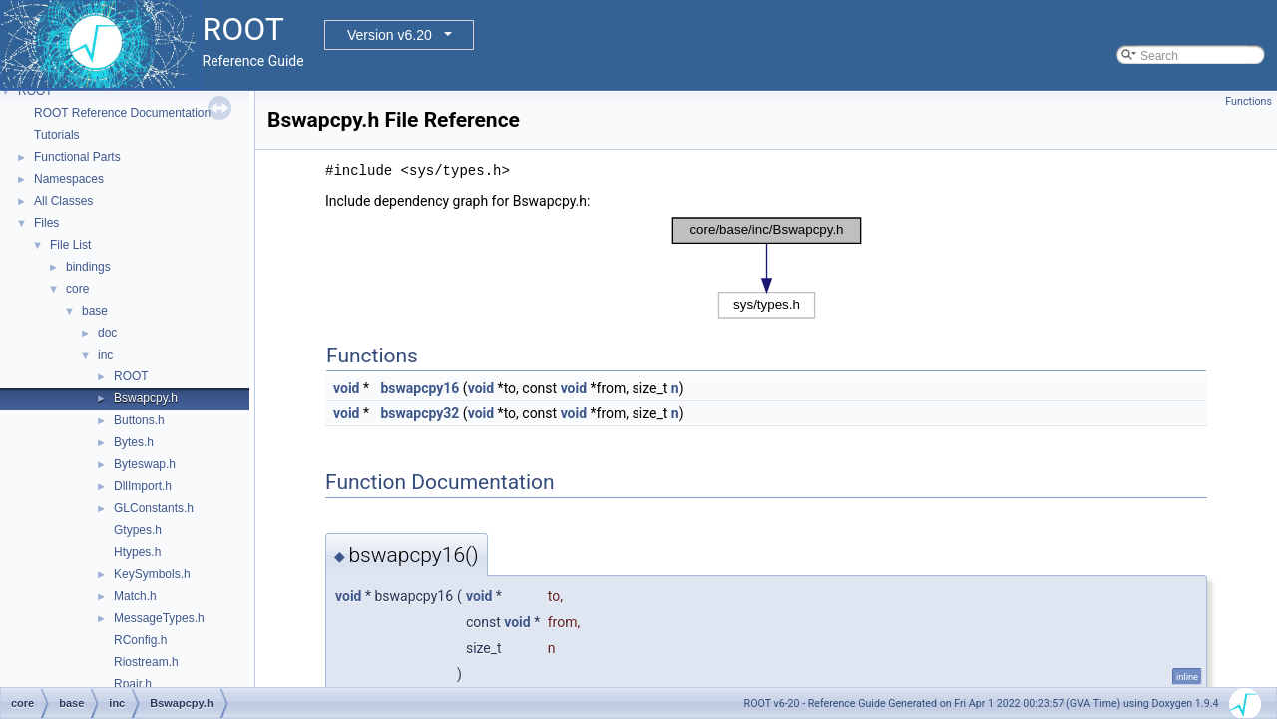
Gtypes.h (138, 530)
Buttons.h (139, 420)
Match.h (135, 596)
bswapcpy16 (419, 388)
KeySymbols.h (152, 574)
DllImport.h (143, 486)
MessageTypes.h (159, 618)
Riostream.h (146, 662)
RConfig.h (140, 640)
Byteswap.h (145, 464)
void (346, 388)
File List (70, 245)
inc (105, 354)
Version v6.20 (389, 35)
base (95, 311)
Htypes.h (137, 552)
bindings (88, 267)
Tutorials (57, 135)
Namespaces (69, 179)
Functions (1248, 101)
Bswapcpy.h (146, 398)
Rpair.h (133, 684)
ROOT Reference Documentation (122, 113)
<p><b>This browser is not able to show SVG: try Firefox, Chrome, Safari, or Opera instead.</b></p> (766, 268)
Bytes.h (134, 442)
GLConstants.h (154, 508)
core (77, 289)
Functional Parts (77, 157)
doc (107, 333)
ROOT (35, 91)
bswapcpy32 (419, 413)
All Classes (63, 201)
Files (46, 223)
